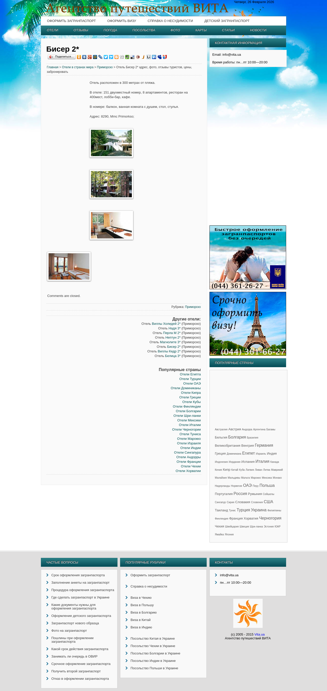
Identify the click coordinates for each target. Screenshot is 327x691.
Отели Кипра (191, 393)
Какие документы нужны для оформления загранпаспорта (73, 606)
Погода (110, 30)
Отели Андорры (188, 457)
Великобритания (227, 445)
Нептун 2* (172, 337)
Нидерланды (222, 486)
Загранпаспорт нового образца (75, 623)
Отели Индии (190, 448)
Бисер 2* (174, 347)
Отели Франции (189, 462)
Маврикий (277, 469)
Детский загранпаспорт (227, 21)
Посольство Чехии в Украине (153, 646)
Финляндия (221, 518)
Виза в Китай (140, 620)
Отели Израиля (189, 443)
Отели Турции (190, 379)
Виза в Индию (141, 627)
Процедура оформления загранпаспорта (82, 590)
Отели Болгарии (188, 411)
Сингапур (220, 502)
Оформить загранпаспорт (71, 21)
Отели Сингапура (187, 452)
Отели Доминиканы (186, 388)
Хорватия (251, 518)
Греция (220, 453)
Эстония (269, 526)
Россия (240, 493)
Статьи (228, 30)
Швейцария (232, 526)
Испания (248, 462)
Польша (267, 485)
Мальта (245, 477)
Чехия (219, 526)
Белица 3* (173, 356)
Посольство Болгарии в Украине (155, 653)
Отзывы (81, 30)
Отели (52, 30)
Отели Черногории (186, 429)
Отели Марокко (189, 439)
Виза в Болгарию (144, 612)
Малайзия (221, 477)
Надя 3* (175, 328)
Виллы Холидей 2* (166, 324)
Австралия (221, 429)
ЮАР (278, 526)
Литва (266, 469)
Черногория (270, 518)
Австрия (234, 429)
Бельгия (221, 437)
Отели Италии (190, 425)
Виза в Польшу (142, 605)
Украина (258, 510)
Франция (236, 518)
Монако (277, 477)
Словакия (242, 502)
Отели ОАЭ (192, 383)
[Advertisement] (68, 158)
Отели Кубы (191, 402)
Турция (243, 510)
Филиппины (274, 510)
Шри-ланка (256, 526)
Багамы (270, 429)
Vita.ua (259, 634)
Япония (229, 534)
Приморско (105, 67)
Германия (264, 445)
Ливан (258, 469)
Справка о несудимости (170, 21)
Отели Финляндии (187, 406)
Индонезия (221, 461)
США (268, 502)
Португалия (224, 494)
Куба (242, 469)
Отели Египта (190, 374)
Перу (256, 486)
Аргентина (259, 429)
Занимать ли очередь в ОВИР (74, 656)
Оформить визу (121, 21)
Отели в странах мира (78, 67)
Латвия (250, 469)
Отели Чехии (191, 466)
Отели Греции (190, 397)
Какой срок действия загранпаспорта (79, 649)
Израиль (261, 453)
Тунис (232, 510)
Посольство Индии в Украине (153, 661)
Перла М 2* (172, 333)
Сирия (230, 502)
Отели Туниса (190, 434)
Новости (258, 30)
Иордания (234, 461)
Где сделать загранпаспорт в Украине (80, 597)
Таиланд (221, 510)
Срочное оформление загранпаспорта (81, 664)
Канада (274, 461)
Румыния (255, 494)
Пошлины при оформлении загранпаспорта (72, 639)
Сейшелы (268, 494)
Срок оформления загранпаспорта (78, 575)
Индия (272, 453)
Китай (234, 469)
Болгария (237, 437)
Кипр (226, 469)
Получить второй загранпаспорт (76, 671)
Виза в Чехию (141, 598)
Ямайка (219, 534)
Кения (218, 469)
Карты (201, 30)
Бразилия (252, 437)
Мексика (267, 477)
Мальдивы (234, 477)
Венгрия (247, 445)
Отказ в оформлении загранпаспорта (80, 679)
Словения (257, 502)
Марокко (256, 477)
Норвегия (236, 486)
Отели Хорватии (188, 471)
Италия (262, 461)
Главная (53, 67)
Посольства (143, 30)
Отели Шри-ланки (187, 416)
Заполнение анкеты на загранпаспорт (80, 582)
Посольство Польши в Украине (154, 668)
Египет (248, 453)
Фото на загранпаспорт (69, 630)
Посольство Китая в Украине (153, 638)
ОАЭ (247, 485)
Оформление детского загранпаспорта (81, 616)
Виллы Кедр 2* (169, 351)
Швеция (244, 526)
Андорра (247, 429)
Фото (175, 30)
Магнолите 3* (170, 342)
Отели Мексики (189, 420)
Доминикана (234, 453)
